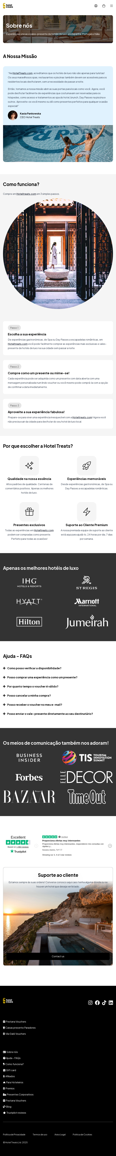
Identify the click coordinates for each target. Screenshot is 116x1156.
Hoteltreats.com (26, 193)
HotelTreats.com (22, 73)
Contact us (58, 956)
